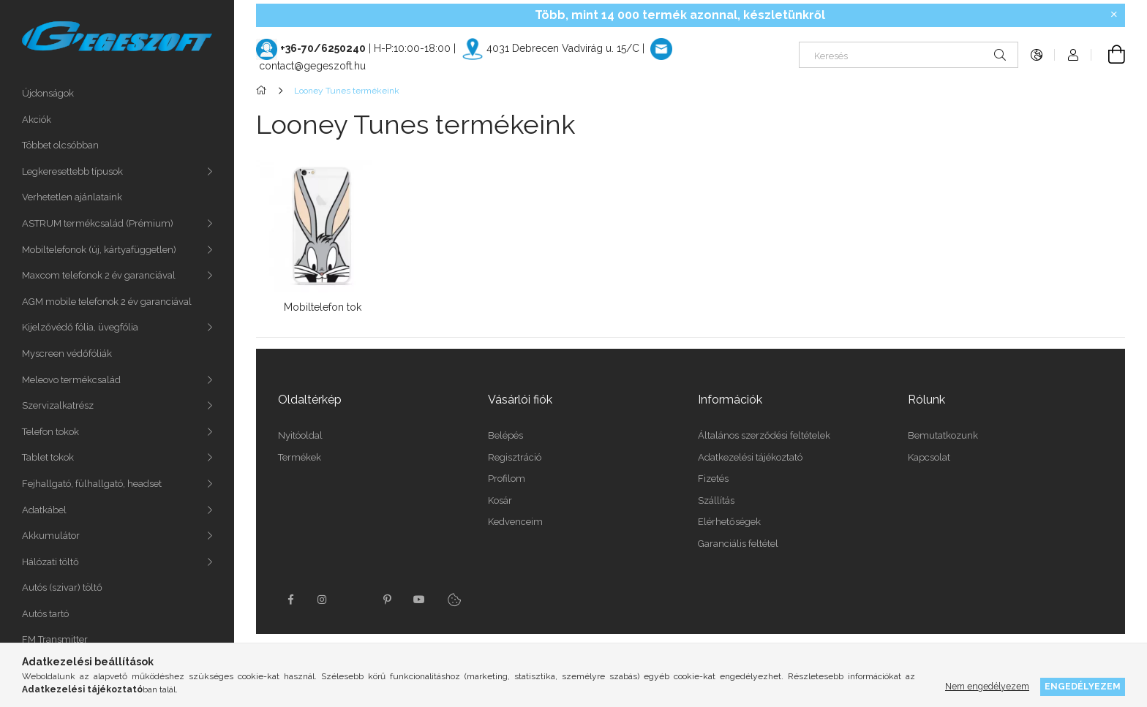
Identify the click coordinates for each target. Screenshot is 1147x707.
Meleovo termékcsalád (71, 379)
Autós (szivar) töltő (62, 587)
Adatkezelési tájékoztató (750, 457)
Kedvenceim (515, 521)
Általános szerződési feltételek (764, 435)
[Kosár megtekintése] (1108, 55)
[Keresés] (908, 55)
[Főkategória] (263, 91)
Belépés (505, 435)
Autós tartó (45, 613)
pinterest (387, 599)
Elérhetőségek (729, 521)
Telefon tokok (50, 431)
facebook (290, 599)
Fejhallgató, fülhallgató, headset (92, 483)
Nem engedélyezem (987, 686)
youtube (419, 599)
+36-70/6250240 (323, 48)
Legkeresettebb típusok (72, 171)
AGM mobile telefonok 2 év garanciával (107, 301)
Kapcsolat (929, 457)
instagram (322, 599)
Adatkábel (44, 509)
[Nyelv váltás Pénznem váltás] (1036, 55)
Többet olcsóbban (60, 145)
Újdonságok (48, 93)
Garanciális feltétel (738, 543)
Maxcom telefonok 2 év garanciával (99, 275)
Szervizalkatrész (58, 405)
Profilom (506, 478)
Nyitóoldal (300, 435)
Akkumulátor (51, 535)
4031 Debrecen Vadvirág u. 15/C (562, 48)
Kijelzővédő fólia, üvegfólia (80, 327)
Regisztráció (514, 457)
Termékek (299, 457)
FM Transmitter (55, 639)
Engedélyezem (1083, 686)
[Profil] (1073, 55)
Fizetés (713, 478)
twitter (354, 599)
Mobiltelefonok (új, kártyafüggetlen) (99, 249)
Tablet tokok (48, 457)
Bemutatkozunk (943, 435)
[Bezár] (1114, 15)
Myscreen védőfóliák (67, 353)
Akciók (36, 119)
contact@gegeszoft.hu (312, 66)
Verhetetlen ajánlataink (72, 197)
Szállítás (716, 500)
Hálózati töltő (50, 561)
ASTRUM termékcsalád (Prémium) (97, 223)
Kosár (500, 500)
